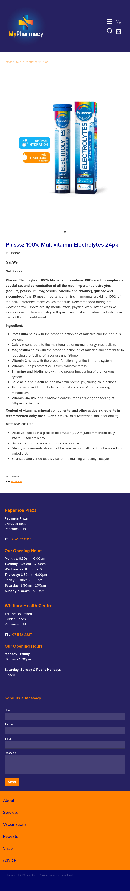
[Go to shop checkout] (118, 30)
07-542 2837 (22, 634)
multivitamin (16, 481)
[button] (109, 30)
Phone (9, 724)
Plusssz (43, 62)
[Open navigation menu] (109, 21)
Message (10, 752)
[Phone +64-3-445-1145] (118, 21)
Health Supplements (26, 62)
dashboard (32, 875)
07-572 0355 (22, 539)
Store (9, 62)
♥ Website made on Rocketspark (57, 875)
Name (8, 710)
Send (12, 781)
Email (8, 738)
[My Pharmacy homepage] (56, 26)
